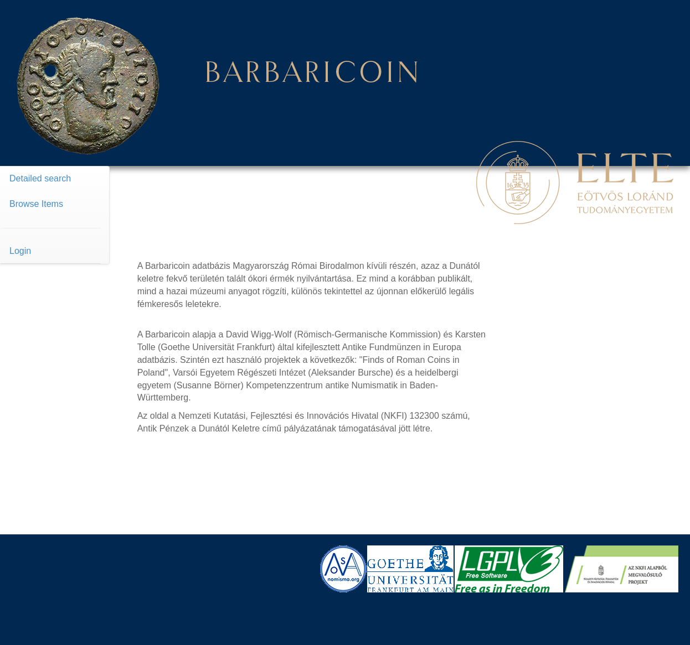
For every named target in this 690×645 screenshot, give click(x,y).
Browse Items (36, 204)
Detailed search (40, 178)
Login (20, 251)
